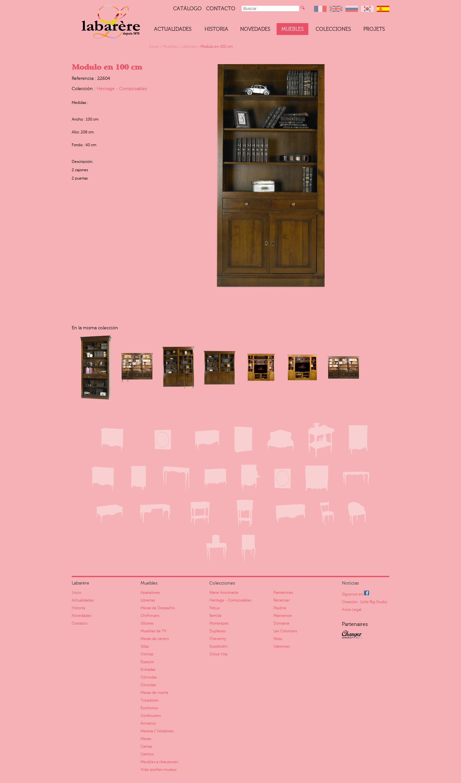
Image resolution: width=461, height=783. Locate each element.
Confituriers (151, 715)
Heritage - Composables (122, 88)
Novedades (255, 29)
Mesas (146, 739)
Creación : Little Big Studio (364, 602)
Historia (216, 29)
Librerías (189, 46)
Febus (214, 608)
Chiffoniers (150, 615)
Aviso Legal (351, 609)
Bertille (215, 615)
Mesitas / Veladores (157, 731)
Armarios (148, 723)
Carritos (147, 754)
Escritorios (149, 708)
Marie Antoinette (224, 592)
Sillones (147, 623)
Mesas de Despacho (158, 608)
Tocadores (149, 700)
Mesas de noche (154, 692)
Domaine (281, 623)
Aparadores (150, 592)
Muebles (292, 29)
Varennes (281, 646)
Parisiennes (283, 592)
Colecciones (333, 29)
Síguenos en (355, 593)
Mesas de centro (155, 638)
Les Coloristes (285, 631)
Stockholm (218, 646)
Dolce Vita (218, 654)
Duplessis (217, 631)
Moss (277, 638)
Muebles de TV (153, 631)
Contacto (220, 9)
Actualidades (172, 29)
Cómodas (149, 677)
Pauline (279, 608)
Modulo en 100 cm (216, 46)
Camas (146, 746)
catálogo (187, 9)
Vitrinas (147, 654)
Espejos (147, 662)
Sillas (145, 646)
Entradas (148, 669)
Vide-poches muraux (159, 769)
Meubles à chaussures (159, 762)
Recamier (281, 600)
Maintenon (282, 615)
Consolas (148, 685)
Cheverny (217, 638)
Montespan (219, 623)
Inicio (154, 46)
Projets (374, 29)
